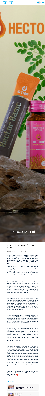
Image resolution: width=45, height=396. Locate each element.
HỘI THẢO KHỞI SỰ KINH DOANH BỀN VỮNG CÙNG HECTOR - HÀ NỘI (24, 388)
